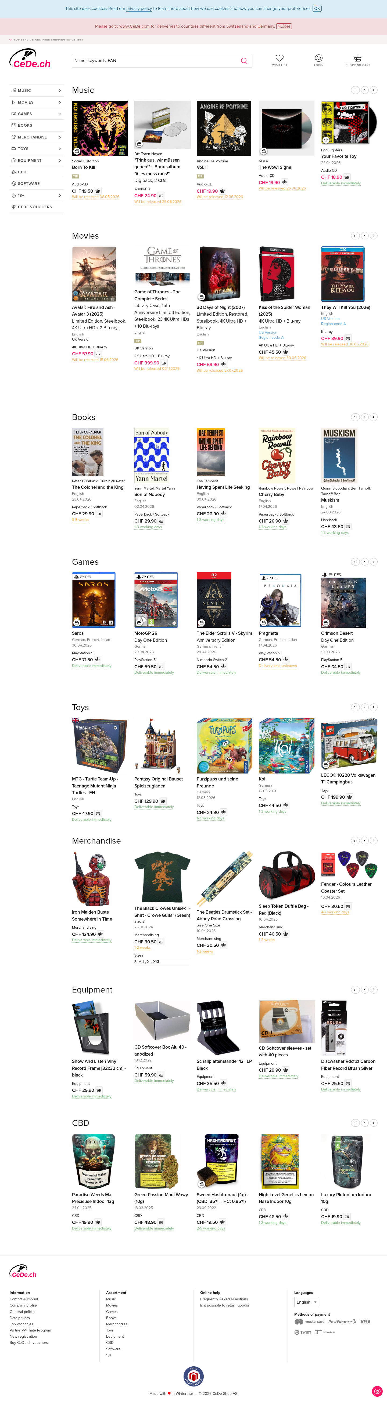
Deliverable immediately (341, 183)
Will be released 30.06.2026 (282, 358)
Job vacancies (21, 1324)
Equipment (30, 160)
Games (25, 114)
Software (29, 183)
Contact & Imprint (24, 1299)
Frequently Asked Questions (224, 1299)
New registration (23, 1336)
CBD (22, 172)
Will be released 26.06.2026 (282, 188)
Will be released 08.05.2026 (95, 197)
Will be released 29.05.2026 (157, 201)
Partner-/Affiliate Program (30, 1330)
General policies (23, 1311)
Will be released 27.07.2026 (220, 370)
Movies (26, 102)
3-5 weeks (80, 519)
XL (149, 961)
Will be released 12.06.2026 (220, 197)
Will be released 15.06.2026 (95, 359)
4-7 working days (335, 912)
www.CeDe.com (134, 26)
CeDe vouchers (35, 207)
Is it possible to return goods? (224, 1305)
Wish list (279, 60)
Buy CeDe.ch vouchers (29, 1342)
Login (319, 60)
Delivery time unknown (278, 665)
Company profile (23, 1305)
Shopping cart (358, 60)
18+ (21, 195)
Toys (23, 149)
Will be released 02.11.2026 (157, 368)
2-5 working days (211, 1228)
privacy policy (139, 8)
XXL (156, 961)
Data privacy (20, 1318)
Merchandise (32, 137)
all (355, 90)
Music (24, 90)
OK (317, 8)
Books (25, 125)
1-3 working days (148, 527)
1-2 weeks (142, 947)
